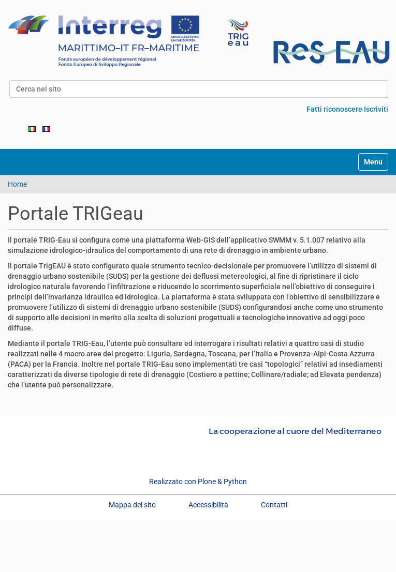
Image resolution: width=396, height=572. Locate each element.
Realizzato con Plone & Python (198, 481)
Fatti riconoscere (334, 109)
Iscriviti (376, 109)
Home (17, 184)
